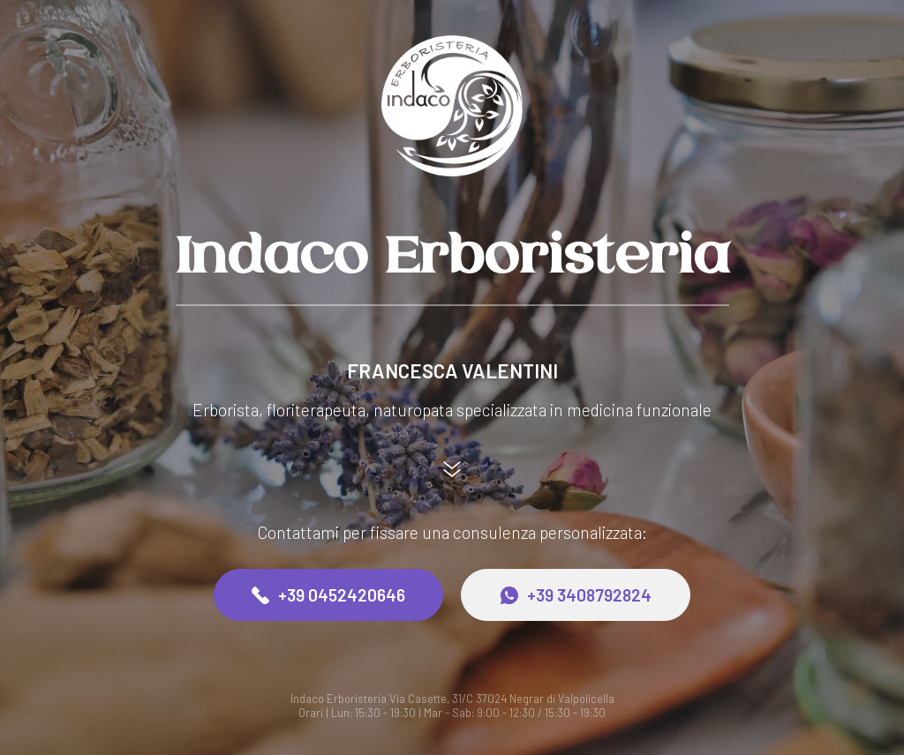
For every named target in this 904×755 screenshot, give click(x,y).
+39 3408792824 (576, 595)
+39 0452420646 (328, 595)
